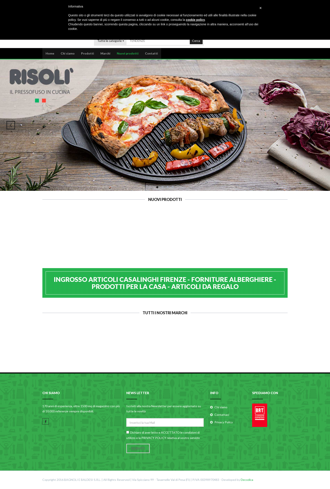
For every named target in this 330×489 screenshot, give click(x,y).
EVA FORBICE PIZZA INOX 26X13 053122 (144, 241)
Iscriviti (138, 448)
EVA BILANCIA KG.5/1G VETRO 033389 (186, 243)
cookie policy (195, 19)
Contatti (151, 53)
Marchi (105, 53)
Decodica (247, 480)
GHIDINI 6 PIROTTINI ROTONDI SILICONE (60, 241)
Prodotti (87, 53)
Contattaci (221, 415)
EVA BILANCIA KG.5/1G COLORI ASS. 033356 (228, 243)
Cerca (196, 39)
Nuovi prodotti (128, 53)
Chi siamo (68, 53)
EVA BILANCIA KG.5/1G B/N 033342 (270, 241)
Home (50, 53)
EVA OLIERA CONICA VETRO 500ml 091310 (102, 241)
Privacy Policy (223, 422)
